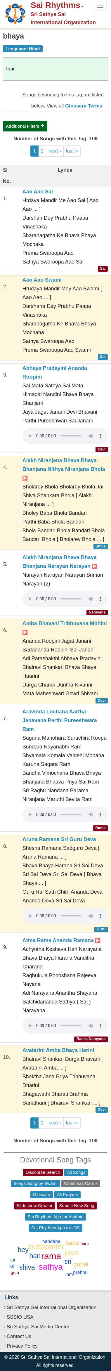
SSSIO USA (20, 1317)
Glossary (41, 1194)
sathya (51, 1266)
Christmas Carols (81, 1183)
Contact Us (19, 1336)
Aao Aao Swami (42, 280)
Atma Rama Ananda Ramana (61, 940)
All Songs (76, 1172)
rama (51, 1256)
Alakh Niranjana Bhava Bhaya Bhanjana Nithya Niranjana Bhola (63, 469)
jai (12, 1259)
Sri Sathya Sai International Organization (51, 1307)
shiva (27, 1267)
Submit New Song (76, 1205)
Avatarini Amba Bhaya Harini (58, 1050)
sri (67, 1261)
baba (72, 1242)
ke (11, 1265)
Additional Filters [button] (22, 126)
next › (54, 151)
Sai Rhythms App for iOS (55, 1227)
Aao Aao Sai (37, 192)
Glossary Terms (83, 106)
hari (35, 1256)
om (69, 1274)
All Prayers (67, 1194)
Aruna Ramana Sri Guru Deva (59, 839)
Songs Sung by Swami (35, 1183)
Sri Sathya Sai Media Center (38, 1327)
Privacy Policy (22, 1346)
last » (72, 151)
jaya (71, 1252)
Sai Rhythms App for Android (55, 1216)
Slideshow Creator (35, 1205)
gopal (80, 1264)
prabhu (80, 1272)
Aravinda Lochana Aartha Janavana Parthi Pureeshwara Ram (59, 720)
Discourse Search (43, 1172)
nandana (51, 1241)
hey (23, 1250)
